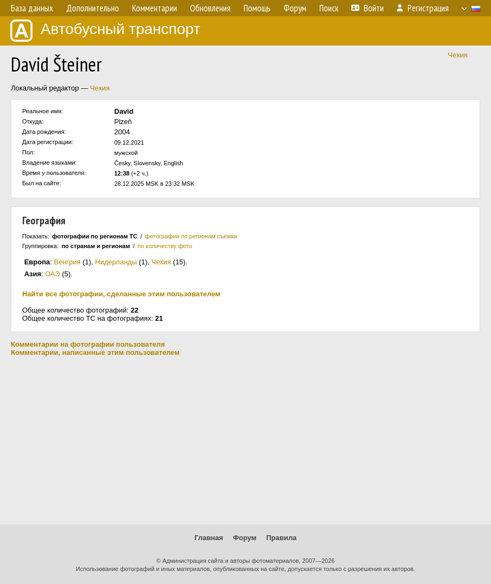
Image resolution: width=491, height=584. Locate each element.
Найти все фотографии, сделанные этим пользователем (121, 294)
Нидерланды (116, 262)
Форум (244, 538)
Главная (208, 538)
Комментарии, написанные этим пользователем (95, 352)
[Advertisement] (245, 440)
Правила (281, 538)
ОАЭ (52, 274)
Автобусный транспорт (105, 31)
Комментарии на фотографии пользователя (88, 344)
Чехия (457, 55)
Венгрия (67, 262)
